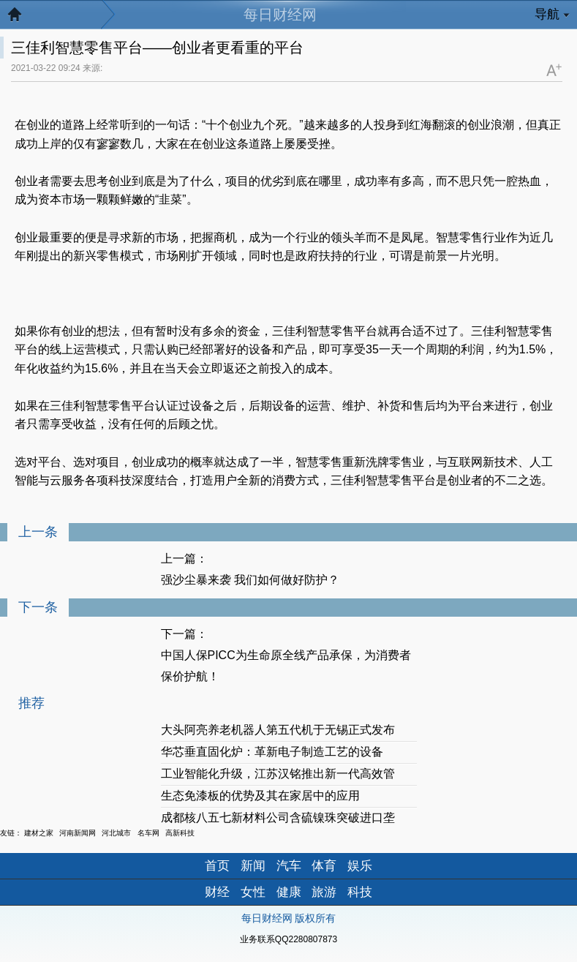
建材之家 (38, 833)
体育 (324, 866)
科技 (359, 892)
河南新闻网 (77, 833)
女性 (253, 892)
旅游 (324, 892)
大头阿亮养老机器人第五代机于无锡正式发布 (278, 730)
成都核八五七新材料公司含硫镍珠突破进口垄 (278, 817)
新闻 (253, 866)
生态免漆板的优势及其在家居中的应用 (260, 795)
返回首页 (22, 18)
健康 (288, 892)
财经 (217, 892)
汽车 (288, 866)
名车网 (148, 833)
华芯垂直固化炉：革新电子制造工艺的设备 (272, 751)
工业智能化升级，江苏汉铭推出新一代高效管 (278, 773)
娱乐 (359, 866)
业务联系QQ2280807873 (288, 939)
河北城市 (116, 833)
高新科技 (180, 833)
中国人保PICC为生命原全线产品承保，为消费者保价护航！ (286, 666)
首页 (217, 866)
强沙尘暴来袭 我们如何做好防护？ (250, 580)
